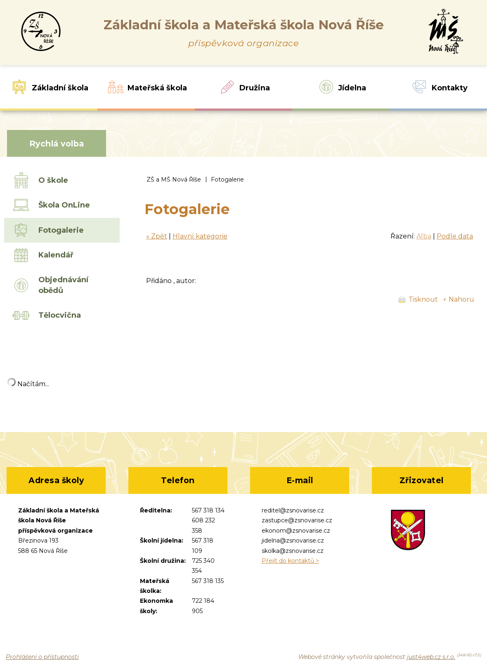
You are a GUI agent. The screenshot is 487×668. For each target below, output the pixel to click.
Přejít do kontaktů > (290, 560)
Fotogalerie (227, 179)
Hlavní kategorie (200, 236)
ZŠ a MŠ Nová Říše (174, 179)
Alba (423, 236)
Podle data (455, 236)
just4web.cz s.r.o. (431, 657)
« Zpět (156, 236)
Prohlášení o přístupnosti (42, 657)
